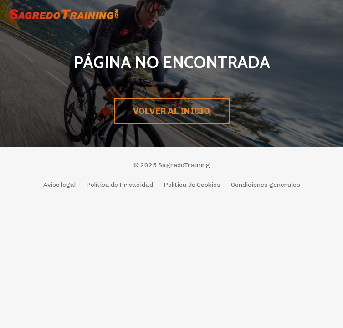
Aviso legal (59, 185)
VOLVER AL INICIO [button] (171, 111)
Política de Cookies (192, 185)
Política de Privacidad (119, 185)
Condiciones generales (265, 185)
